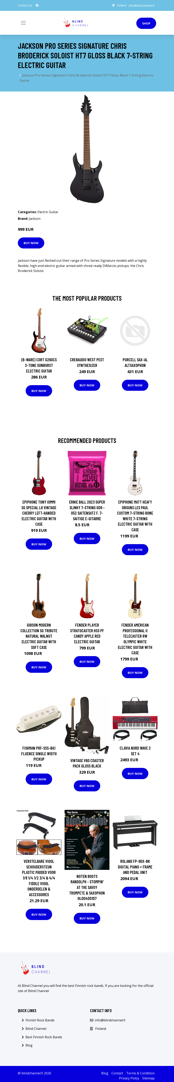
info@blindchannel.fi (142, 5)
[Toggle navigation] (23, 23)
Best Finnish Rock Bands (43, 1037)
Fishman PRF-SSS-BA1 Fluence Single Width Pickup (39, 753)
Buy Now (31, 243)
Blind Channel (35, 1028)
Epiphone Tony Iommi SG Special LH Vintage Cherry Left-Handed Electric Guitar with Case (38, 512)
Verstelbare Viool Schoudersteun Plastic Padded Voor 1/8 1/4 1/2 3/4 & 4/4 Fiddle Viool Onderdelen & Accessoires (39, 878)
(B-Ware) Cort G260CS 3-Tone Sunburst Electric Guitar (39, 365)
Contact (117, 1073)
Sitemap (148, 1078)
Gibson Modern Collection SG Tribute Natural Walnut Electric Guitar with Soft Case (38, 635)
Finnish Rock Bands (40, 1020)
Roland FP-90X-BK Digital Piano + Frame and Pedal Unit (135, 867)
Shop (146, 23)
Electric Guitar (47, 212)
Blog (28, 1045)
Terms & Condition (140, 1073)
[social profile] (37, 5)
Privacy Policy (129, 1078)
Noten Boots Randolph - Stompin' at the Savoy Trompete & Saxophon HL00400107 (87, 887)
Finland (121, 5)
